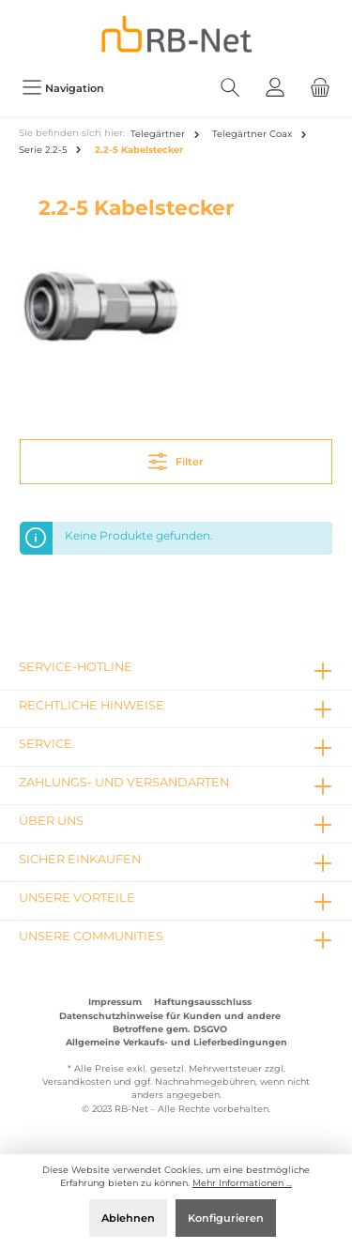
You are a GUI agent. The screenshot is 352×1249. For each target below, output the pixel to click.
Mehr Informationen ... (242, 1183)
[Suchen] (230, 88)
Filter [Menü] (176, 457)
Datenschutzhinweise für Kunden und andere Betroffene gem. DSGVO (170, 1022)
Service (45, 744)
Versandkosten (76, 1081)
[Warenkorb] (320, 88)
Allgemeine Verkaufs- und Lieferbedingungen (176, 1042)
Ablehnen (128, 1218)
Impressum (115, 1002)
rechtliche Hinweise (91, 705)
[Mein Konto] (275, 88)
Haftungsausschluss (203, 1002)
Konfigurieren (226, 1218)
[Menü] (62, 88)
